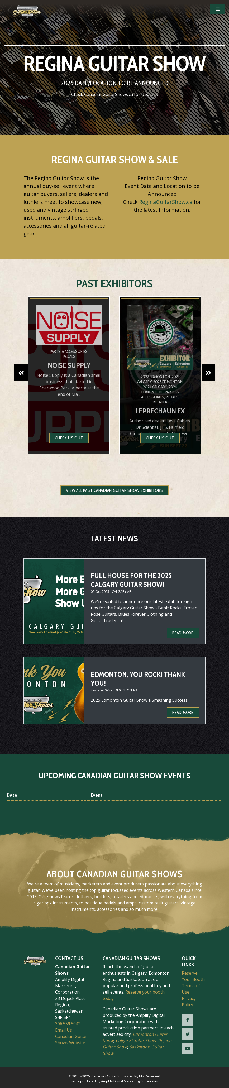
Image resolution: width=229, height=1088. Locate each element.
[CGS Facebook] (187, 1020)
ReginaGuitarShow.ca (165, 201)
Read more (182, 632)
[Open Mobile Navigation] (217, 9)
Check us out (69, 437)
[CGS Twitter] (187, 1034)
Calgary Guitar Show (136, 1040)
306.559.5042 (67, 1024)
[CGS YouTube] (187, 1048)
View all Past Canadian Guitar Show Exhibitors (114, 490)
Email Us (63, 1030)
